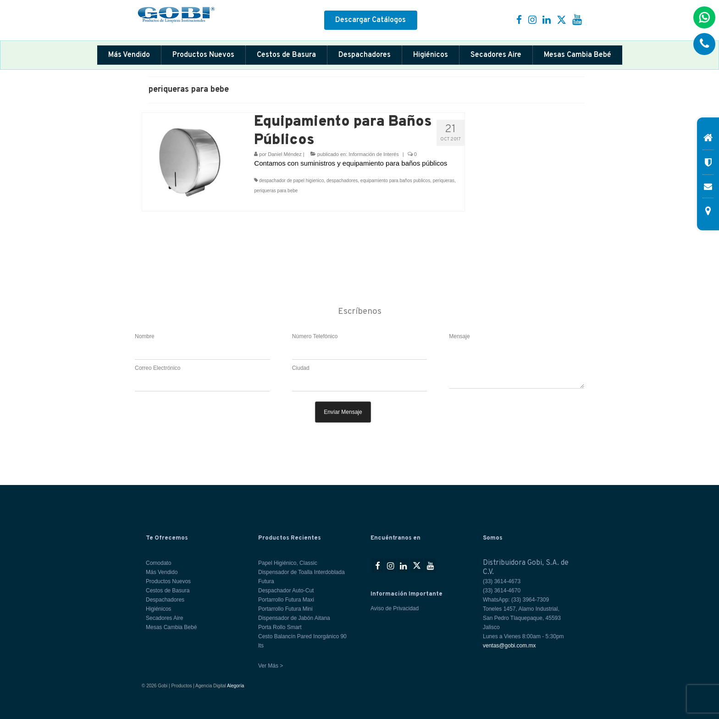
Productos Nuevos (203, 55)
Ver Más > (270, 666)
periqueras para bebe (276, 190)
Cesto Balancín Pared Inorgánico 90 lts (302, 641)
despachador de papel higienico (291, 180)
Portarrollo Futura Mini (285, 609)
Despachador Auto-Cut (286, 590)
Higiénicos (430, 55)
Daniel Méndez (284, 154)
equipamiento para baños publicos (395, 180)
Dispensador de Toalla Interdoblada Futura (301, 577)
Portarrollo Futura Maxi (286, 599)
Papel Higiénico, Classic (287, 563)
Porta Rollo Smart (280, 627)
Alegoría (235, 685)
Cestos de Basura (286, 55)
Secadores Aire (495, 55)
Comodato (158, 563)
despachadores (342, 180)
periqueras (443, 180)
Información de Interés (373, 154)
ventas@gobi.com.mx (509, 645)
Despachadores (364, 55)
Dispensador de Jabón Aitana (294, 618)
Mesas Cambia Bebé (577, 55)
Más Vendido (129, 55)
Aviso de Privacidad (395, 608)
